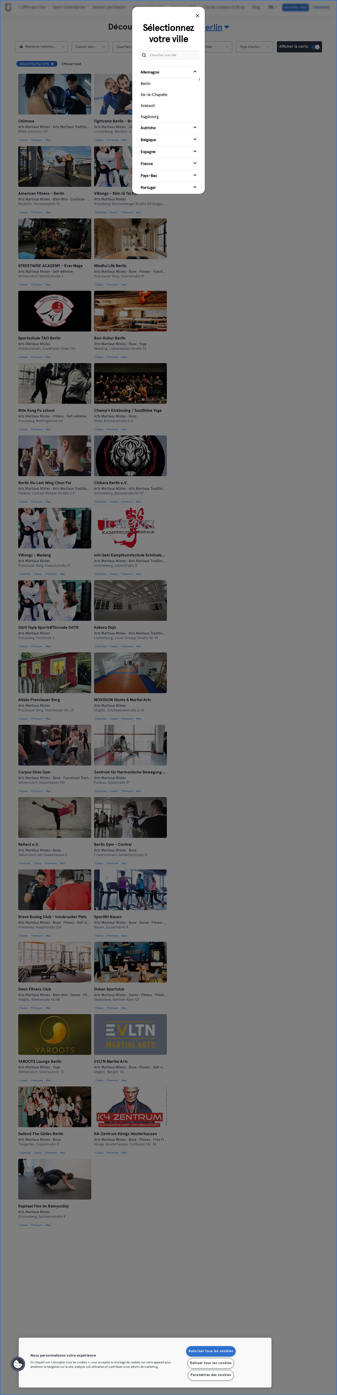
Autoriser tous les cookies (211, 1351)
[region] (145, 1363)
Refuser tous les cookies (210, 1363)
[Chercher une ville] (168, 55)
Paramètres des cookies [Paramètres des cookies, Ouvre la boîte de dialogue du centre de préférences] (210, 1375)
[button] (18, 1364)
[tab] (168, 94)
